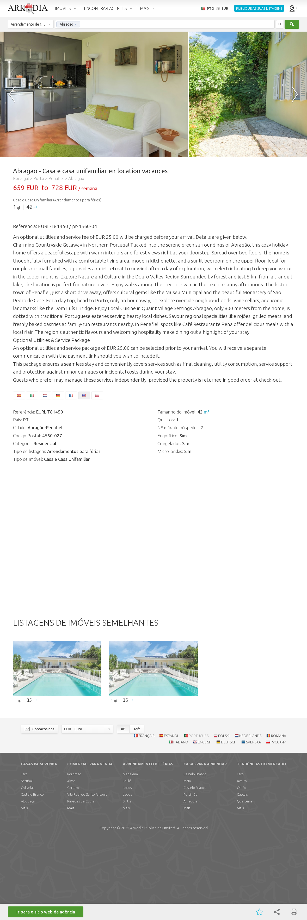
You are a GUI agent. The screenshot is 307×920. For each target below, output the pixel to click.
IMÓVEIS (63, 8)
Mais (24, 889)
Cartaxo (73, 868)
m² (35, 208)
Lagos (127, 868)
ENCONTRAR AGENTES (105, 8)
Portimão (74, 855)
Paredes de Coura (81, 882)
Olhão (241, 868)
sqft (136, 810)
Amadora (190, 882)
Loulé (127, 862)
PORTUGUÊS (198, 817)
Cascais (242, 875)
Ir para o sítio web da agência (45, 911)
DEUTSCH (228, 823)
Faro (24, 855)
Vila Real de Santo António (87, 875)
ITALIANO (180, 823)
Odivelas (27, 868)
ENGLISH (204, 823)
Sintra (127, 882)
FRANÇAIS (146, 817)
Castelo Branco (32, 875)
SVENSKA (253, 823)
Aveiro (242, 862)
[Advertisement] (153, 646)
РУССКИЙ (278, 823)
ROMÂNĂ (278, 817)
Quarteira (244, 882)
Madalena (130, 855)
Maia (187, 862)
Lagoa (127, 875)
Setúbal (27, 862)
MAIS (145, 8)
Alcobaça (28, 882)
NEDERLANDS (250, 817)
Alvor (71, 862)
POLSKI (224, 817)
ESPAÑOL (171, 817)
